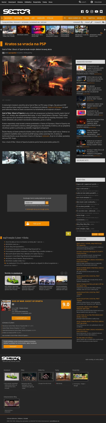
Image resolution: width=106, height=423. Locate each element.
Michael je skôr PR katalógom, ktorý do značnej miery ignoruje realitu (28, 386)
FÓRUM (50, 18)
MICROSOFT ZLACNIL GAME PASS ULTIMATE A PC (82, 36)
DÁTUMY (43, 22)
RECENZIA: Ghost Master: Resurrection (19, 258)
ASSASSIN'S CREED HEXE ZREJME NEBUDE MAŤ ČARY (95, 106)
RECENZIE (18, 18)
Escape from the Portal (45, 383)
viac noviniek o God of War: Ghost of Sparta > (15, 335)
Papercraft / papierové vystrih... (87, 184)
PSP (3, 53)
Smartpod (12, 2)
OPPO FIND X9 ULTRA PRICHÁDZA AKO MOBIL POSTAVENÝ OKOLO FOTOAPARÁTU (90, 80)
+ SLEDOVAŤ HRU (21, 318)
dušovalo (45, 136)
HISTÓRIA (10, 22)
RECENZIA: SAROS (22, 35)
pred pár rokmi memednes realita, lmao (88, 318)
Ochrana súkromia (12, 418)
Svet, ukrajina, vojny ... (84, 229)
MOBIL (99, 18)
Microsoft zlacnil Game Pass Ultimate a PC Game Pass (25, 254)
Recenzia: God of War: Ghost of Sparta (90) (15, 326)
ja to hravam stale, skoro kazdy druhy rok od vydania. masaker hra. (89, 280)
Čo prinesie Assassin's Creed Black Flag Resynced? (23, 249)
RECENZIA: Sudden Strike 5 (16, 261)
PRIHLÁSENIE (98, 2)
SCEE (17, 308)
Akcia (15, 310)
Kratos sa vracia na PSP (9, 332)
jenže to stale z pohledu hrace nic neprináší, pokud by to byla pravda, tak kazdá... (89, 264)
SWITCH (91, 18)
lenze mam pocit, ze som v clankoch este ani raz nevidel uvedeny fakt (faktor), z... (89, 334)
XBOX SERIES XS (74, 18)
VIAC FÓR (101, 234)
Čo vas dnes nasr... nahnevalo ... (87, 211)
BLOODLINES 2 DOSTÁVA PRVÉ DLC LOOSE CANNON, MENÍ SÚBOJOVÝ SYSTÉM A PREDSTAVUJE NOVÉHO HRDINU (90, 123)
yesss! (78, 296)
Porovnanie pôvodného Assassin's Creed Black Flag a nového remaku (29, 251)
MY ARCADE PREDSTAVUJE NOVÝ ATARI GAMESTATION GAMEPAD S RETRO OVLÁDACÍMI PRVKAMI (89, 90)
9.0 (66, 304)
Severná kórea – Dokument (9, 411)
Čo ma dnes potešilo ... (84, 206)
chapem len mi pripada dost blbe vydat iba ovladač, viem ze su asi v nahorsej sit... (89, 288)
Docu (50, 2)
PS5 (84, 18)
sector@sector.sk (54, 421)
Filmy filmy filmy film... (83, 224)
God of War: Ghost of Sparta (11, 328)
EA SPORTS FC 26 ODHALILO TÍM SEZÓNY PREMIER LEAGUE (95, 113)
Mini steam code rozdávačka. (86, 202)
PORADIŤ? (98, 22)
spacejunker (12, 53)
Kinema (20, 2)
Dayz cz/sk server (82, 188)
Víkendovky (59, 383)
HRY (33, 18)
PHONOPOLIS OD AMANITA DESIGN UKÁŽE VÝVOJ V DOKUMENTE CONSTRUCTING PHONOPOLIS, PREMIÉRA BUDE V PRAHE (90, 70)
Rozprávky (37, 2)
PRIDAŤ (87, 22)
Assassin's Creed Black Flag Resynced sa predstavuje (24, 256)
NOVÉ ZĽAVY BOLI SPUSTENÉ (37, 35)
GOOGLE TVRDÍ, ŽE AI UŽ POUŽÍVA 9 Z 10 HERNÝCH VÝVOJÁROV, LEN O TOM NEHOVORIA (90, 152)
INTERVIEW (25, 22)
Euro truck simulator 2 (84, 197)
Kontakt (26, 418)
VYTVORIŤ (94, 234)
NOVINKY (8, 18)
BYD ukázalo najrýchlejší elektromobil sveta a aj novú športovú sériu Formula (11, 386)
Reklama (20, 418)
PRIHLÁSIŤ (13, 346)
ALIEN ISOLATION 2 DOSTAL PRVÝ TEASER (94, 98)
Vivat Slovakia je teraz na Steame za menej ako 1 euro (25, 242)
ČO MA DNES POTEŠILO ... (85, 338)
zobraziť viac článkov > (11, 265)
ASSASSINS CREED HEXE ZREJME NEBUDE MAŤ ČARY (87, 308)
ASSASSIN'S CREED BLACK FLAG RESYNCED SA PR (95, 36)
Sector (4, 2)
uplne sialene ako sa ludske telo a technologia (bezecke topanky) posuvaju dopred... (90, 340)
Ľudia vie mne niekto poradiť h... (87, 193)
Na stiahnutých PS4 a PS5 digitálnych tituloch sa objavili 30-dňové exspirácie (33, 263)
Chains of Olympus (55, 107)
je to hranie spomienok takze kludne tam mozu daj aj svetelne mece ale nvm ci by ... (90, 311)
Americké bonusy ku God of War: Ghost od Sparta (17, 330)
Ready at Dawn (23, 308)
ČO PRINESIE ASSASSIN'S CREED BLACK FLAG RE (52, 36)
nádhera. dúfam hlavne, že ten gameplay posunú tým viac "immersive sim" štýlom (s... (89, 303)
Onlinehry (28, 2)
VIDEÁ (26, 18)
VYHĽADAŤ (76, 22)
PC (65, 18)
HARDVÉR (41, 18)
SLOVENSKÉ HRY (34, 22)
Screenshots (81, 220)
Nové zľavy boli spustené (15, 247)
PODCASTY (17, 22)
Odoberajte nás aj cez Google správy (37, 209)
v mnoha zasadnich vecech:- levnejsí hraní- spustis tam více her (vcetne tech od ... (89, 256)
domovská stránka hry (21, 311)
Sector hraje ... (81, 215)
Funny (45, 2)
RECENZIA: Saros (13, 244)
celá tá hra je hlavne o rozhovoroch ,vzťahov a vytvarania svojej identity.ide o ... (90, 248)
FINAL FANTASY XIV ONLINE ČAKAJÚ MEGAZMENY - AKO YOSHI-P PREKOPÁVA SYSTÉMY (88, 133)
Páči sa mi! (37, 224)
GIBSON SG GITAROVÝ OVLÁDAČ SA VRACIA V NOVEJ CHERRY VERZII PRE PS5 (89, 143)
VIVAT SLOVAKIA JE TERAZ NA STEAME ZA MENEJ (9, 36)
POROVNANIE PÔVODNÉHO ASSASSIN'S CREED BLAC (66, 37)
